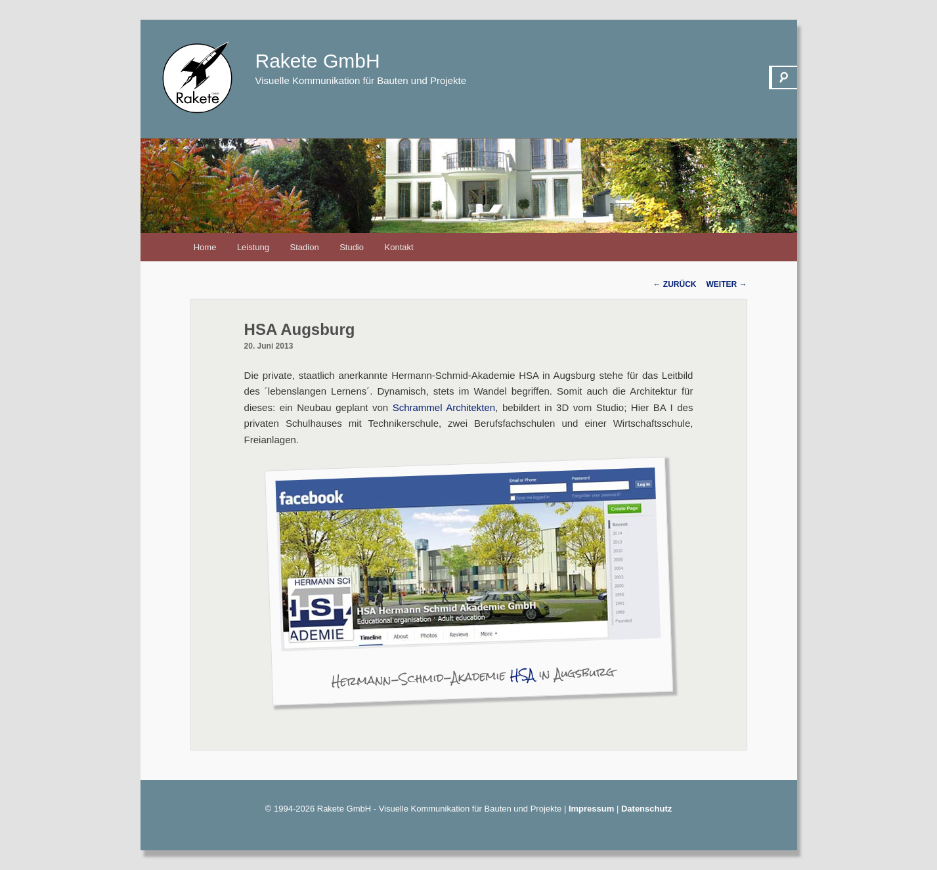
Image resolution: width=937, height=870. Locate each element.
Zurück (675, 284)
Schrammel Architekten (444, 407)
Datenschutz (646, 809)
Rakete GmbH (317, 61)
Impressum (591, 809)
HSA (522, 675)
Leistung (253, 247)
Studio (351, 247)
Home (205, 247)
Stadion (304, 247)
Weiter (727, 284)
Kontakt (399, 247)
